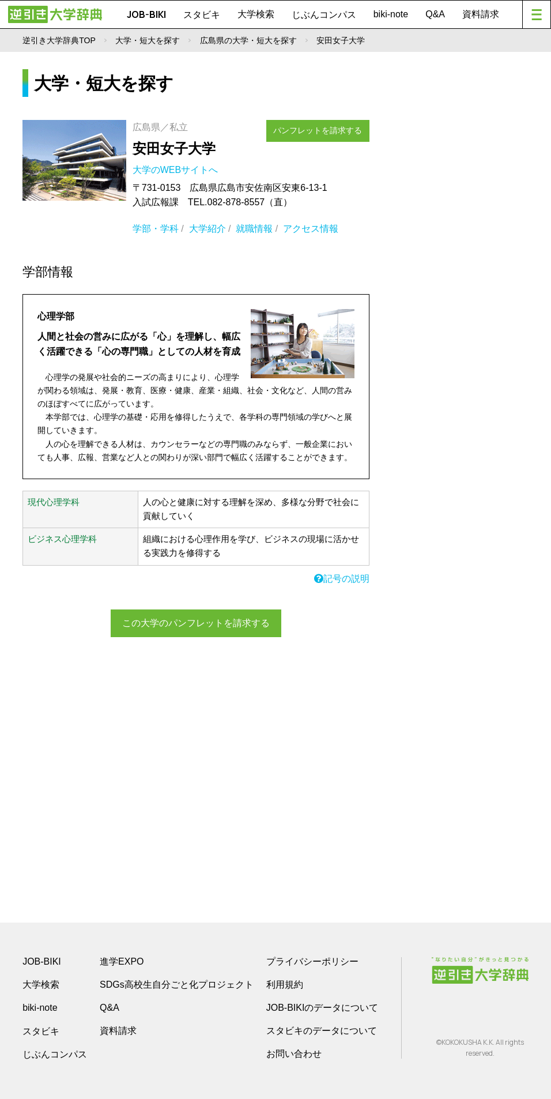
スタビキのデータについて (321, 1031)
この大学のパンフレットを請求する (196, 622)
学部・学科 (156, 229)
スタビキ (201, 14)
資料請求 (480, 14)
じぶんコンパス (324, 14)
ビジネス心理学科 (62, 539)
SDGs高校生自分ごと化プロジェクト (177, 984)
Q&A (435, 14)
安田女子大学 (174, 148)
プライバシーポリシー (312, 961)
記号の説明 (341, 579)
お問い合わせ (294, 1054)
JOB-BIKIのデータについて (322, 1008)
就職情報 (254, 229)
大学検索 (255, 14)
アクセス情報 (310, 229)
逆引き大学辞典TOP (59, 40)
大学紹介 (207, 229)
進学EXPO (122, 961)
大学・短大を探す (147, 40)
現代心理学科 (54, 502)
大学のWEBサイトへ (177, 170)
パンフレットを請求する (322, 128)
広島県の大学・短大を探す (248, 40)
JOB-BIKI (146, 14)
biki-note (390, 14)
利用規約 (284, 984)
